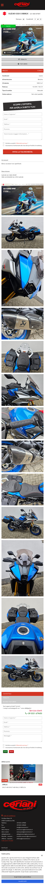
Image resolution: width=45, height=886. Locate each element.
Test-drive (22, 64)
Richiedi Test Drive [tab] (9, 702)
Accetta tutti (22, 881)
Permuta (22, 59)
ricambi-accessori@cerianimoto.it (26, 836)
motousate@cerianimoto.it (24, 832)
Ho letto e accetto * (16, 143)
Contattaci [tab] (7, 694)
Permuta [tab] (6, 698)
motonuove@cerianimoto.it (25, 829)
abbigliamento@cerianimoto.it (26, 834)
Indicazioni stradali (7, 841)
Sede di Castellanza (9, 816)
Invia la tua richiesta (22, 152)
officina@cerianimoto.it (23, 838)
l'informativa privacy (21, 143)
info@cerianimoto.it (22, 827)
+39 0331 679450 (33, 713)
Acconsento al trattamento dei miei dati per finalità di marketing (23, 145)
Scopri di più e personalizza (22, 877)
